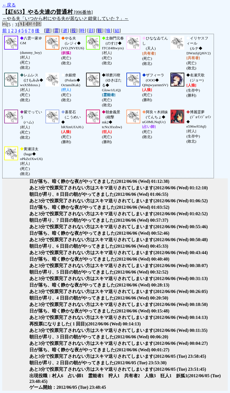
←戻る (9, 5)
